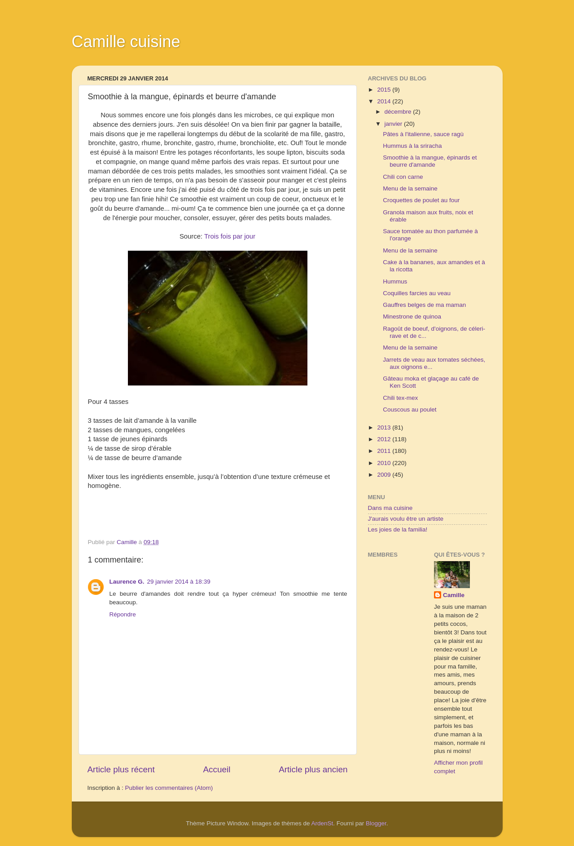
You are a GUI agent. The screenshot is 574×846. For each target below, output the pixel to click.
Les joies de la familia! (398, 529)
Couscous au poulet (409, 409)
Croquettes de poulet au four (421, 200)
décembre (399, 111)
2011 (384, 450)
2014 (384, 101)
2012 (384, 439)
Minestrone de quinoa (412, 316)
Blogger (376, 823)
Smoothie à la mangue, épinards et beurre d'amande (430, 161)
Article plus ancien (313, 769)
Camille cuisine (126, 41)
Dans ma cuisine (390, 508)
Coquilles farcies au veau (417, 293)
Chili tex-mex (400, 397)
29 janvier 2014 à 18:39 (178, 581)
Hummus (395, 281)
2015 (384, 89)
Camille (453, 595)
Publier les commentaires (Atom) (169, 787)
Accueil (216, 769)
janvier (394, 123)
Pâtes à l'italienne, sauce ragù (423, 134)
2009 (384, 474)
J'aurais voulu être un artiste (405, 518)
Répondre (123, 614)
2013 (384, 427)
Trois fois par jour (229, 236)
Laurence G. (127, 581)
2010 (384, 463)
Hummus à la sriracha (412, 145)
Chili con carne (403, 176)
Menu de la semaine (410, 188)
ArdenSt (322, 823)
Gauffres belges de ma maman (424, 304)
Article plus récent (121, 769)
